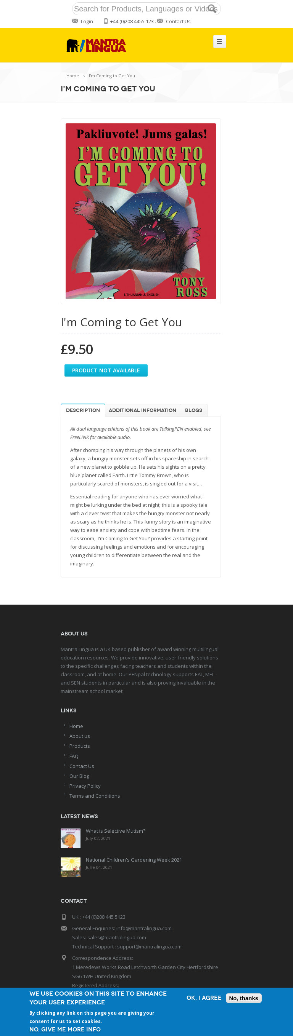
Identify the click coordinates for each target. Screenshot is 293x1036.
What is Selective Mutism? (115, 830)
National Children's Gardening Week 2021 (133, 859)
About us (79, 736)
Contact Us (178, 21)
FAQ (74, 756)
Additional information (142, 410)
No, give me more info (65, 1030)
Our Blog (79, 776)
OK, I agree (204, 998)
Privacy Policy (85, 785)
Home (72, 75)
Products (79, 745)
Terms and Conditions (94, 795)
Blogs (193, 410)
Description (83, 410)
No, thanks (244, 998)
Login (87, 21)
